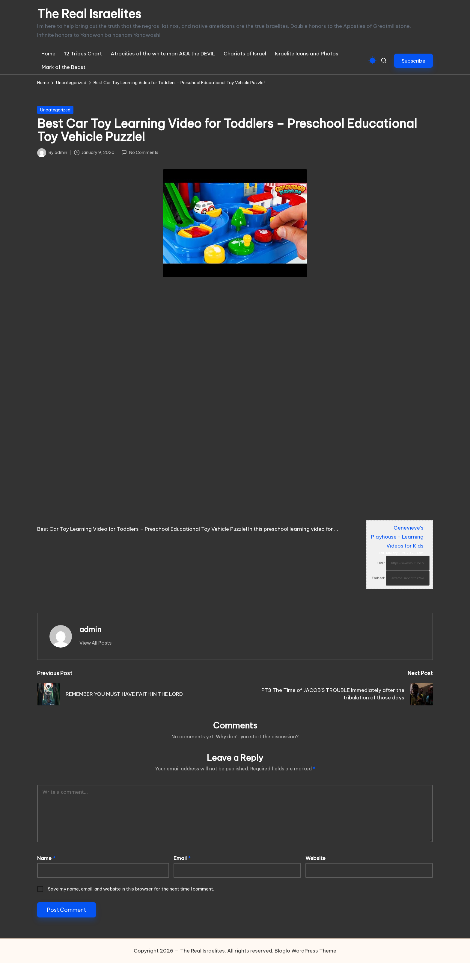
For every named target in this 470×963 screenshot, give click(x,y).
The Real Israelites (89, 14)
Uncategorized (55, 110)
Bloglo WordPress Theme (305, 950)
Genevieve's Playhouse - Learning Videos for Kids (397, 536)
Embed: (378, 578)
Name (46, 858)
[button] (413, 61)
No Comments (139, 152)
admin (90, 629)
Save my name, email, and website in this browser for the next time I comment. (131, 889)
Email (182, 858)
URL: (381, 563)
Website (315, 858)
